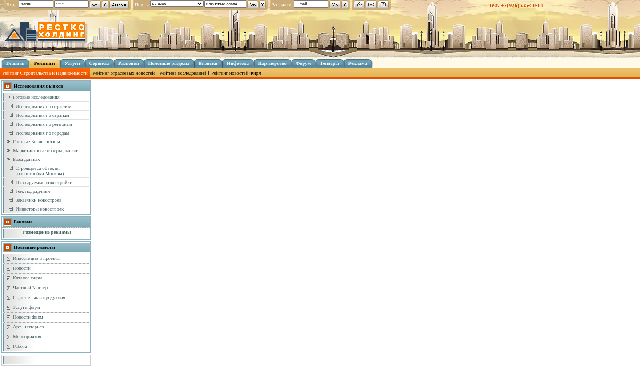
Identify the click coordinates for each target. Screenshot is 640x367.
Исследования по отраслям (44, 106)
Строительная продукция (39, 297)
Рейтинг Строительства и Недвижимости (45, 73)
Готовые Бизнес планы (36, 141)
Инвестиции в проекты (36, 258)
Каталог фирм (27, 277)
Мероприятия (27, 336)
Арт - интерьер (28, 326)
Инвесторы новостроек (40, 208)
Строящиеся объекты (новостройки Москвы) (40, 170)
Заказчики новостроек (38, 200)
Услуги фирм (26, 307)
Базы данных (26, 159)
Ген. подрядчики (33, 191)
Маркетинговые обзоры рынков (45, 150)
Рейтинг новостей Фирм (236, 73)
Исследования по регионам (44, 124)
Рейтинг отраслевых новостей (123, 73)
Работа (20, 346)
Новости (22, 268)
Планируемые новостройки (44, 182)
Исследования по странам (42, 115)
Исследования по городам (42, 133)
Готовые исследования (36, 97)
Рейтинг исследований (183, 73)
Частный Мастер (30, 287)
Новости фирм (28, 316)
